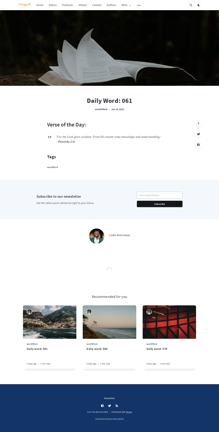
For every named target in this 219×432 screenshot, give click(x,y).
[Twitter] (198, 134)
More (126, 5)
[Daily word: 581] (49, 358)
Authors (111, 5)
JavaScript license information (109, 418)
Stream (82, 5)
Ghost (129, 412)
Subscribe (159, 203)
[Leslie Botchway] (96, 236)
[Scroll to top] (198, 123)
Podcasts (67, 5)
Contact (96, 5)
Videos (53, 5)
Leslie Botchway (119, 235)
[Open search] (191, 5)
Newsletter (109, 398)
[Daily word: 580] (109, 358)
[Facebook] (198, 145)
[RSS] (117, 406)
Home (39, 5)
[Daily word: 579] (169, 358)
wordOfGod (101, 109)
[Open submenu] (139, 5)
